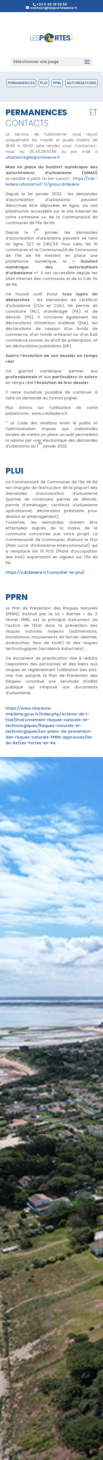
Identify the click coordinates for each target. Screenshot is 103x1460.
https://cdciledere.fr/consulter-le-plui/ (45, 572)
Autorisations (81, 83)
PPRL (57, 83)
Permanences (21, 83)
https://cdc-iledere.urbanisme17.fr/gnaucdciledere (51, 181)
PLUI (44, 83)
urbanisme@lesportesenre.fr (32, 157)
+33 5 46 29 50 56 (52, 4)
